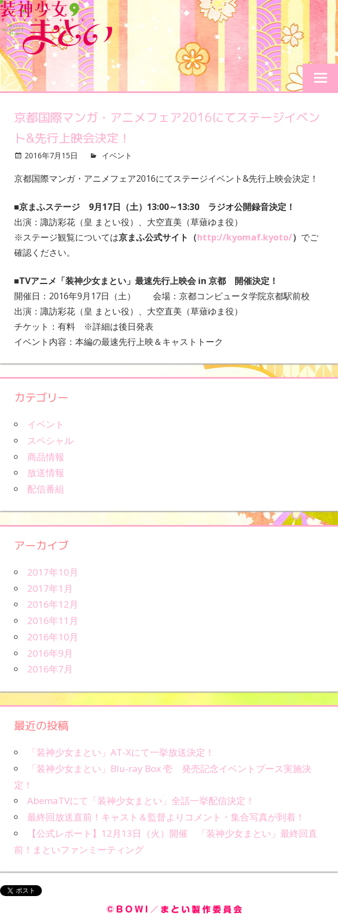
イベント (117, 155)
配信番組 (45, 489)
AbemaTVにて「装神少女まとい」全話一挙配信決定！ (141, 800)
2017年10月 (52, 572)
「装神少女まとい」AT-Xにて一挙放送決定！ (120, 752)
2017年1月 (50, 588)
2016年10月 (52, 637)
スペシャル (50, 440)
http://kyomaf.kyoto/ (244, 237)
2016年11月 (52, 620)
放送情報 (45, 472)
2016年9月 (50, 653)
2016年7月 (50, 669)
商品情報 (45, 456)
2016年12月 (52, 604)
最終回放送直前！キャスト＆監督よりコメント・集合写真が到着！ (166, 817)
